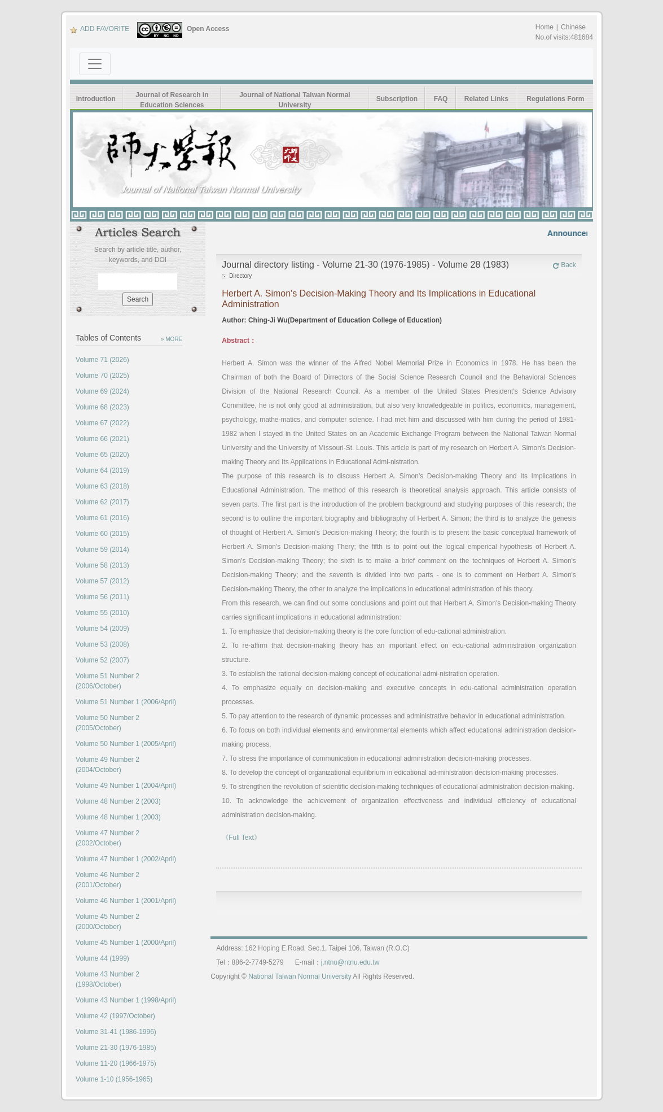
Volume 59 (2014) (102, 549)
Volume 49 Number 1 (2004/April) (126, 786)
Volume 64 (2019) (102, 470)
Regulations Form (555, 99)
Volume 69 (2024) (102, 391)
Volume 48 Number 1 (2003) (118, 817)
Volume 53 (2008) (102, 644)
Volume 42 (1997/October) (115, 1016)
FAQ (440, 99)
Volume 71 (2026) (102, 360)
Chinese (573, 27)
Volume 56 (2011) (102, 597)
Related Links (486, 99)
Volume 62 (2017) (102, 502)
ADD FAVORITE (99, 29)
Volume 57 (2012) (102, 581)
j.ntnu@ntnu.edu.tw (350, 962)
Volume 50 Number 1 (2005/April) (126, 744)
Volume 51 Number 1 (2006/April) (126, 702)
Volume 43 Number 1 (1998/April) (126, 1000)
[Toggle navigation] (95, 64)
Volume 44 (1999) (102, 958)
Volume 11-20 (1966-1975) (116, 1063)
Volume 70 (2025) (102, 376)
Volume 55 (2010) (102, 613)
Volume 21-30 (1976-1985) (116, 1048)
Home (544, 27)
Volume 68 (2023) (102, 407)
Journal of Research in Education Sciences (171, 100)
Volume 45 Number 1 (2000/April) (126, 943)
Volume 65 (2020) (102, 455)
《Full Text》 (241, 837)
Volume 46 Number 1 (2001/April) (126, 901)
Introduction (96, 99)
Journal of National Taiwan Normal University (294, 100)
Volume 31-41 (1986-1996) (116, 1032)
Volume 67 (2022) (102, 423)
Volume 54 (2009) (102, 629)
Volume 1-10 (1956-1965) (114, 1079)
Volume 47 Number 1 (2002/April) (126, 859)
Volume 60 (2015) (102, 534)
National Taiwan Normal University (300, 976)
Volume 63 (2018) (102, 486)
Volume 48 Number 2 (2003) (118, 801)
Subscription (397, 99)
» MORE (171, 339)
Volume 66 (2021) (102, 439)
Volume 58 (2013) (102, 565)
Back (564, 265)
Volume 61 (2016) (102, 518)
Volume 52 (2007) (102, 660)
